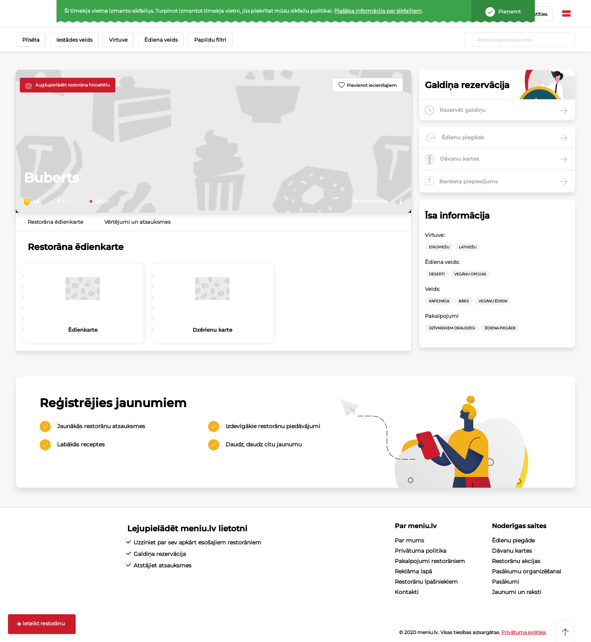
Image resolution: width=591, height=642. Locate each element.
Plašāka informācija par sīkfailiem (378, 11)
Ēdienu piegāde (513, 540)
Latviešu (467, 247)
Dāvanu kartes (512, 550)
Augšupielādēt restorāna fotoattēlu (72, 85)
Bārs (464, 301)
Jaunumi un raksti (516, 592)
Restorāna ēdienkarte (55, 222)
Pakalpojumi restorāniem (430, 561)
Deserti (437, 274)
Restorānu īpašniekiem (426, 581)
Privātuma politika (420, 550)
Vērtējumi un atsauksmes (137, 222)
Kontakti (407, 592)
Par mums (409, 540)
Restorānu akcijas (516, 561)
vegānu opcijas (470, 274)
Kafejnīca (439, 301)
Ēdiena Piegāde (500, 328)
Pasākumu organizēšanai (526, 571)
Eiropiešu (439, 247)
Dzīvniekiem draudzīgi (452, 328)
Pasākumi (505, 581)
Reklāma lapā (413, 571)
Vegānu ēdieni (492, 301)
